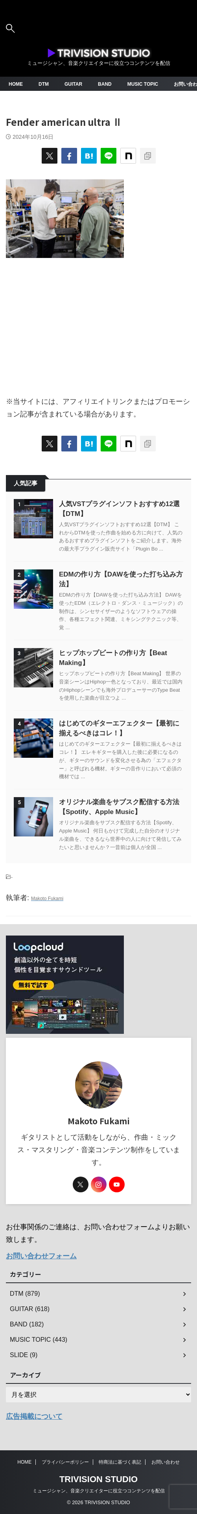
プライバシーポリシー (65, 1462)
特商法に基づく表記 (120, 1462)
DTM (44, 84)
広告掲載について (34, 1416)
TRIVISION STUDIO (98, 1479)
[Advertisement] (98, 322)
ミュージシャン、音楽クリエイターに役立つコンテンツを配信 (99, 1491)
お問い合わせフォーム (41, 1256)
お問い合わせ (165, 1462)
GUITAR (73, 84)
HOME (16, 84)
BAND (105, 84)
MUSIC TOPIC (142, 84)
